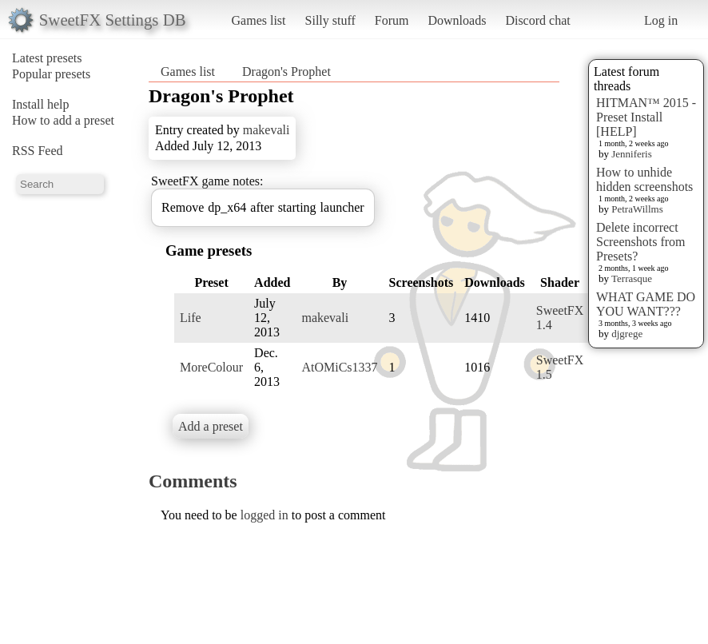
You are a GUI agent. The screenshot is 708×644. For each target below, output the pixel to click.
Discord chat (537, 20)
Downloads (457, 20)
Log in (661, 20)
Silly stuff (330, 20)
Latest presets (47, 58)
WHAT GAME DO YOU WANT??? (645, 304)
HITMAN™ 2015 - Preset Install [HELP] (646, 117)
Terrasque (631, 278)
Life (190, 317)
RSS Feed (37, 150)
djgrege (626, 334)
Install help (41, 104)
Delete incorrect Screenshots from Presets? (641, 242)
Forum (392, 20)
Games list (259, 20)
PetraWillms (636, 209)
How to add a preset (63, 120)
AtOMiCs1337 (339, 367)
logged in (264, 515)
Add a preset (210, 426)
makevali (266, 130)
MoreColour (211, 367)
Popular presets (51, 74)
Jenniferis (631, 154)
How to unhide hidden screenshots (644, 179)
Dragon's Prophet (286, 71)
